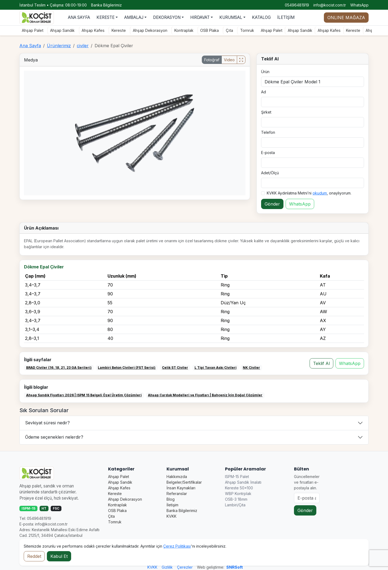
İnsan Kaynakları (181, 488)
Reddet (34, 556)
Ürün (265, 71)
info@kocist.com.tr (329, 5)
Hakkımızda (177, 476)
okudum (320, 193)
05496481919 (297, 5)
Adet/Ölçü (270, 172)
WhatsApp (359, 5)
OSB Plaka (208, 30)
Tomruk (246, 30)
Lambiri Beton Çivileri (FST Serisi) (126, 368)
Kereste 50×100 (239, 488)
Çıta (228, 30)
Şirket (266, 112)
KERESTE (105, 17)
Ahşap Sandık (61, 30)
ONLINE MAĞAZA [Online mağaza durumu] (346, 17)
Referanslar (177, 493)
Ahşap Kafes (91, 30)
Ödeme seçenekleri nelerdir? (54, 437)
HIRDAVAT (200, 17)
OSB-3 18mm (236, 499)
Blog (171, 499)
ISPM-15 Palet (237, 476)
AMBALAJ (133, 17)
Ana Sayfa (30, 45)
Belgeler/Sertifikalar (184, 482)
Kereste (117, 30)
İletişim (172, 505)
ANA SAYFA (79, 17)
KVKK (171, 516)
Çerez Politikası (177, 546)
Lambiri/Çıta (235, 505)
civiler (83, 45)
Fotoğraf (211, 59)
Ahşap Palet (31, 30)
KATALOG (261, 17)
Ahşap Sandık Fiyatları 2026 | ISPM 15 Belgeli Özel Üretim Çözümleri (84, 395)
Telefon (268, 132)
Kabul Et (59, 556)
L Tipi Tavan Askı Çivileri (216, 368)
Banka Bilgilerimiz (106, 5)
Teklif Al (321, 363)
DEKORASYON (167, 17)
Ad (263, 92)
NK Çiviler (251, 368)
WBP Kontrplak (238, 493)
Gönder (272, 204)
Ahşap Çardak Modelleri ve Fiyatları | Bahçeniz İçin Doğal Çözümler (205, 395)
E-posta (268, 152)
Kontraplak (182, 30)
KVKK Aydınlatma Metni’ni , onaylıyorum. (309, 193)
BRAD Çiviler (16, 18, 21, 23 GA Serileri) (59, 368)
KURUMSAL (230, 17)
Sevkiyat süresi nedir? (47, 422)
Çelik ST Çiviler (175, 368)
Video (229, 59)
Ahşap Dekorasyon (148, 30)
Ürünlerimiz (59, 45)
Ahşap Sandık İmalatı (243, 482)
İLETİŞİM (286, 17)
